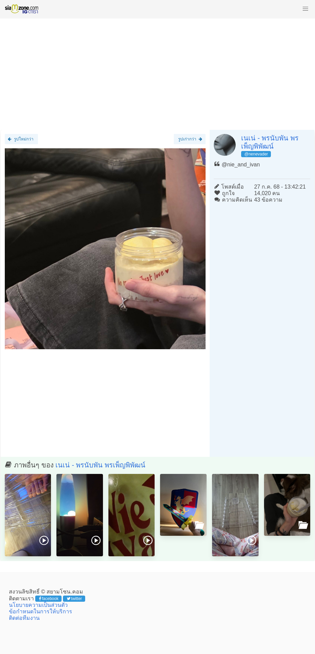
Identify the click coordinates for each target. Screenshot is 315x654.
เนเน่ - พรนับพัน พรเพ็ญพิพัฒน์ (100, 465)
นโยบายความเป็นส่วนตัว (38, 605)
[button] (305, 9)
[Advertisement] (157, 71)
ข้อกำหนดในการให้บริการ (40, 611)
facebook (48, 598)
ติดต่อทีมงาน (24, 618)
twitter (74, 598)
